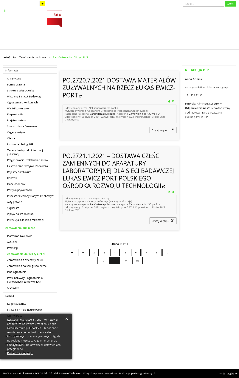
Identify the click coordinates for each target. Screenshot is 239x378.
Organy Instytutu (17, 132)
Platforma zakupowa (19, 236)
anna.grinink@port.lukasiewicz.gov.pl (207, 87)
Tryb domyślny (14, 3)
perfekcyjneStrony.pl (143, 373)
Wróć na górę (228, 373)
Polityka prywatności (19, 190)
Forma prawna (16, 84)
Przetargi (12, 248)
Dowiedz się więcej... (20, 353)
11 (114, 260)
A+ (106, 3)
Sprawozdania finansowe (22, 126)
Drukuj (169, 101)
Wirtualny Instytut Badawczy (24, 96)
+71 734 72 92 (193, 95)
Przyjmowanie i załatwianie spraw (27, 160)
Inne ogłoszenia (16, 272)
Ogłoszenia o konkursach (22, 102)
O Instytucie (14, 78)
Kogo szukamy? (16, 303)
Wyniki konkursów (18, 108)
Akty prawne (14, 202)
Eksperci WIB (15, 114)
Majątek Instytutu (17, 120)
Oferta (11, 138)
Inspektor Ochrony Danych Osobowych (31, 196)
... (167, 252)
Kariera (9, 295)
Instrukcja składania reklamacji (25, 220)
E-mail (173, 101)
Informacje (11, 70)
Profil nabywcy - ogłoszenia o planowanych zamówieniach (25, 279)
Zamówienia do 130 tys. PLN (144, 113)
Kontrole (12, 178)
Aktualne (12, 242)
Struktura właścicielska (20, 90)
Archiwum (13, 287)
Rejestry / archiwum (19, 172)
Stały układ (61, 3)
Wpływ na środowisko (20, 214)
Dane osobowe (16, 184)
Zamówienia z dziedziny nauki (25, 260)
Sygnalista (13, 208)
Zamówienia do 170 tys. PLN (26, 254)
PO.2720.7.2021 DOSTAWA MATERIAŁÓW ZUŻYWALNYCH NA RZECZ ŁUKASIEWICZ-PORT (119, 87)
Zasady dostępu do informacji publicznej (25, 152)
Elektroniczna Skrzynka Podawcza (27, 166)
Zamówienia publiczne (102, 113)
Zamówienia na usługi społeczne (27, 266)
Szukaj (230, 3)
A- (96, 3)
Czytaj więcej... (161, 130)
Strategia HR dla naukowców (24, 309)
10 (103, 260)
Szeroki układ (66, 3)
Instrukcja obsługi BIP (20, 144)
